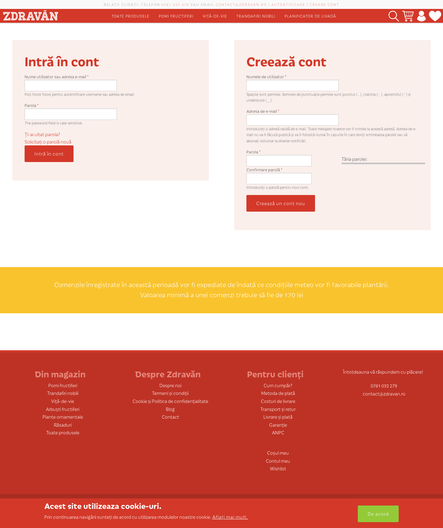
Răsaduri (63, 424)
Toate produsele (131, 15)
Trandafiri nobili (255, 15)
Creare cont (324, 4)
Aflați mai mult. (230, 517)
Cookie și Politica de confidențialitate (170, 401)
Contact (170, 416)
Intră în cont (49, 153)
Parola (32, 105)
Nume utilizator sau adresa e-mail (57, 76)
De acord (378, 513)
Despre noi (170, 385)
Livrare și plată (278, 416)
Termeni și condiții (170, 393)
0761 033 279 (175, 4)
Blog (170, 409)
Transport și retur (278, 409)
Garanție (278, 424)
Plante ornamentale (62, 416)
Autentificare (288, 4)
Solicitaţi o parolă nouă (48, 141)
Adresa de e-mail (262, 111)
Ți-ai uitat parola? (42, 134)
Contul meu (278, 460)
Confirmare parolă (264, 170)
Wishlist (278, 468)
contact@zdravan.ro (241, 4)
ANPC (278, 432)
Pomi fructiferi (176, 15)
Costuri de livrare (278, 401)
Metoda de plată (278, 393)
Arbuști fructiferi (62, 409)
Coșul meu (278, 452)
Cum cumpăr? (278, 385)
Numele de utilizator (266, 76)
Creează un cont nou (280, 203)
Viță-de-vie (215, 15)
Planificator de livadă (310, 15)
